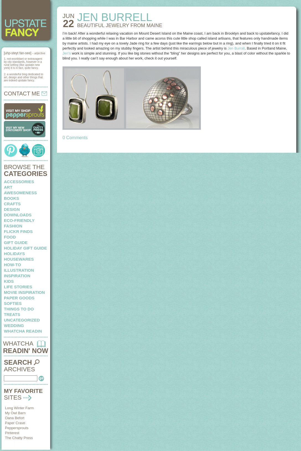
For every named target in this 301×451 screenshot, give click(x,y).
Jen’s (67, 53)
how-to (12, 264)
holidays (14, 253)
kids (9, 281)
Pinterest (12, 433)
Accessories (19, 181)
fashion (13, 226)
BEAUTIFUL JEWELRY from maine (119, 25)
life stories (18, 286)
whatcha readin (23, 331)
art (8, 187)
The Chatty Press (19, 438)
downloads (18, 214)
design (12, 209)
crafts (12, 203)
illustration (19, 270)
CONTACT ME (25, 93)
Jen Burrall (236, 48)
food (10, 237)
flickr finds (18, 231)
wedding (14, 325)
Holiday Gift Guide (25, 248)
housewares (19, 259)
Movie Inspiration (24, 292)
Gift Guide (16, 242)
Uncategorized (22, 320)
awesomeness (20, 192)
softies (13, 303)
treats (12, 314)
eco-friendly (19, 220)
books (11, 198)
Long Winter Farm (19, 408)
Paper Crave (15, 423)
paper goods (19, 298)
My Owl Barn (15, 413)
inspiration (17, 275)
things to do (19, 309)
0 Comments (75, 137)
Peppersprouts (16, 428)
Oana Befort (14, 418)
